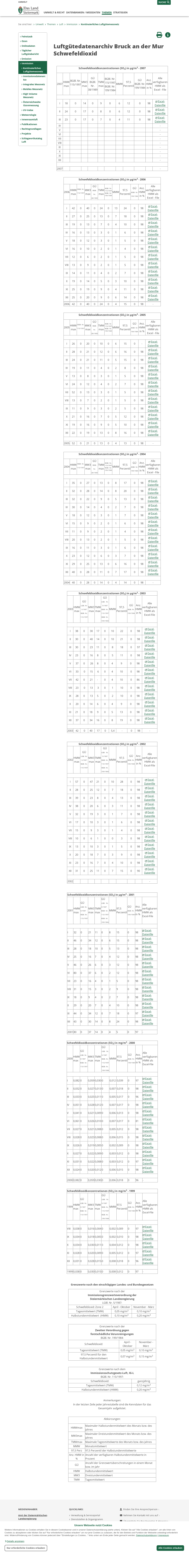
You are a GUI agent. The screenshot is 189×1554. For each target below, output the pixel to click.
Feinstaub (27, 36)
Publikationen (29, 124)
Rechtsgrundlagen (31, 128)
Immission (71, 24)
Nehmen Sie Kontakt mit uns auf (140, 1515)
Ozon (24, 41)
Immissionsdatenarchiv (34, 78)
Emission (26, 58)
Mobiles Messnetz (33, 89)
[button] (14, 1541)
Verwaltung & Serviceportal (85, 1515)
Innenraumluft (30, 119)
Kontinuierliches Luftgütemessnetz (99, 24)
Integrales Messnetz (34, 84)
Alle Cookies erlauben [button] (170, 1548)
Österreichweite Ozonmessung (31, 103)
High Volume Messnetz (30, 95)
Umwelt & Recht (54, 12)
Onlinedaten (28, 45)
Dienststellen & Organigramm (87, 1519)
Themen (107, 12)
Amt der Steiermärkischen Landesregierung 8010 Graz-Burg (32, 1519)
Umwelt (38, 24)
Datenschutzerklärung (146, 1535)
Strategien (120, 12)
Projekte (26, 133)
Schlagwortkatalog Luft (32, 140)
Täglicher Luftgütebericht (30, 52)
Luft (60, 24)
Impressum (163, 1535)
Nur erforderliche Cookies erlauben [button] (26, 1548)
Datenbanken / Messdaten (83, 12)
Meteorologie (29, 114)
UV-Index (28, 110)
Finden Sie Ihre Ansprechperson (139, 1509)
